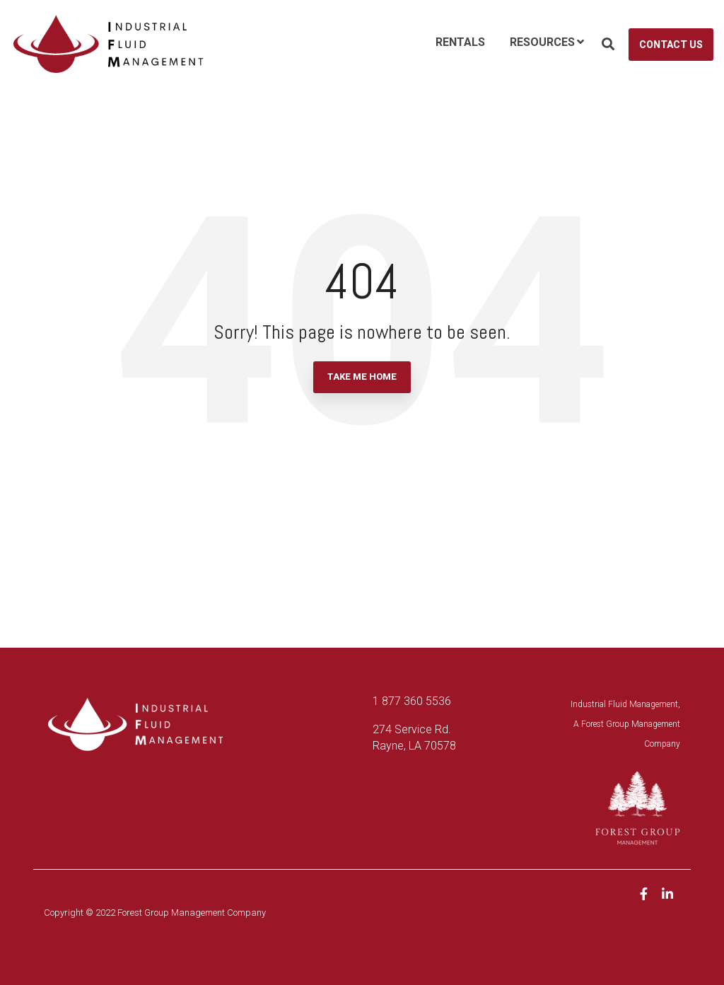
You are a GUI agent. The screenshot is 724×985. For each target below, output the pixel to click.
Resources (542, 42)
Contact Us (671, 44)
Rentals (460, 42)
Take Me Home (362, 376)
